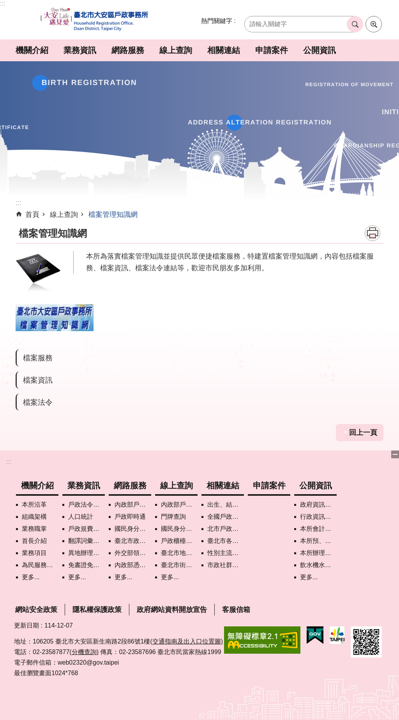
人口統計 (80, 516)
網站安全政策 (36, 610)
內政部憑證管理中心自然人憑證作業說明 (133, 565)
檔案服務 (38, 357)
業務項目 (34, 553)
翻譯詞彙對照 (86, 540)
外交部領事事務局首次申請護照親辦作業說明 (133, 553)
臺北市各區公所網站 (225, 540)
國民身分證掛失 (133, 528)
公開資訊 (319, 50)
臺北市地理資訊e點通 (179, 553)
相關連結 (223, 50)
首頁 (32, 214)
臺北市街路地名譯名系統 (179, 565)
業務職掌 (34, 528)
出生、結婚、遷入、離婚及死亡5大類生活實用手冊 (225, 504)
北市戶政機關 (225, 528)
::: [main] (18, 203)
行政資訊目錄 (318, 516)
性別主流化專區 (225, 553)
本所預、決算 (318, 540)
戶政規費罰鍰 (86, 528)
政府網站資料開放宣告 (172, 610)
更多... (30, 577)
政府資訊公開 (318, 504)
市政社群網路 (225, 565)
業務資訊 (80, 50)
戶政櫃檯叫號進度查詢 (179, 540)
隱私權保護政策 (97, 610)
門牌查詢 (173, 516)
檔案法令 (38, 402)
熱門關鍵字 (216, 21)
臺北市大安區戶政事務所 (95, 19)
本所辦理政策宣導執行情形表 (318, 553)
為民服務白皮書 (40, 565)
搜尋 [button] (355, 24)
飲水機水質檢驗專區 (318, 565)
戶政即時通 (130, 516)
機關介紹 (32, 50)
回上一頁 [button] (363, 432)
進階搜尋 (373, 24)
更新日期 (26, 625)
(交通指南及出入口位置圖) (186, 641)
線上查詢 (175, 50)
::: (2, 3)
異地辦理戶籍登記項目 (86, 553)
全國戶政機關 (225, 516)
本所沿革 (34, 504)
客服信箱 (236, 610)
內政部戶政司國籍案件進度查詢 (179, 504)
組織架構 (34, 516)
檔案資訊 (38, 380)
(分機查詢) (84, 652)
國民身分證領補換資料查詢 (179, 528)
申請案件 (271, 50)
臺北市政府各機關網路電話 (133, 540)
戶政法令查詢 (86, 504)
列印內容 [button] (372, 233)
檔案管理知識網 (113, 214)
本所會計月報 (318, 528)
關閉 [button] (395, 454)
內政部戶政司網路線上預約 (133, 504)
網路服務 (127, 50)
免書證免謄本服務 (86, 565)
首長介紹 (34, 540)
